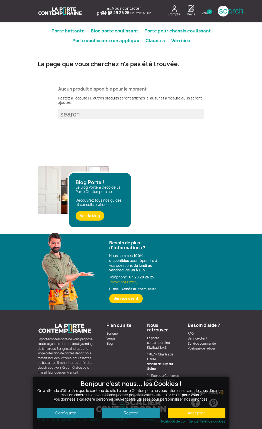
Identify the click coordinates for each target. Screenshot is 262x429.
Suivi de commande (202, 343)
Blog (109, 343)
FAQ (191, 333)
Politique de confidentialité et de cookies (193, 421)
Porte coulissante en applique (105, 41)
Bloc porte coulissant (114, 31)
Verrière (180, 41)
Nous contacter (124, 8)
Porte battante (68, 31)
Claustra (155, 41)
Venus (110, 338)
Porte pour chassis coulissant (177, 31)
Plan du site (118, 325)
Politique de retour (201, 348)
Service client (126, 298)
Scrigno (112, 333)
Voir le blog (90, 215)
